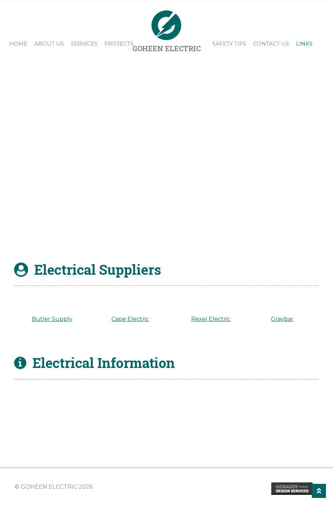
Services (84, 43)
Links (304, 43)
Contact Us (271, 43)
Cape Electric (130, 319)
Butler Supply (52, 319)
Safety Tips (229, 43)
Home (18, 43)
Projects (118, 43)
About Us (49, 43)
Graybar (282, 319)
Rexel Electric (210, 319)
